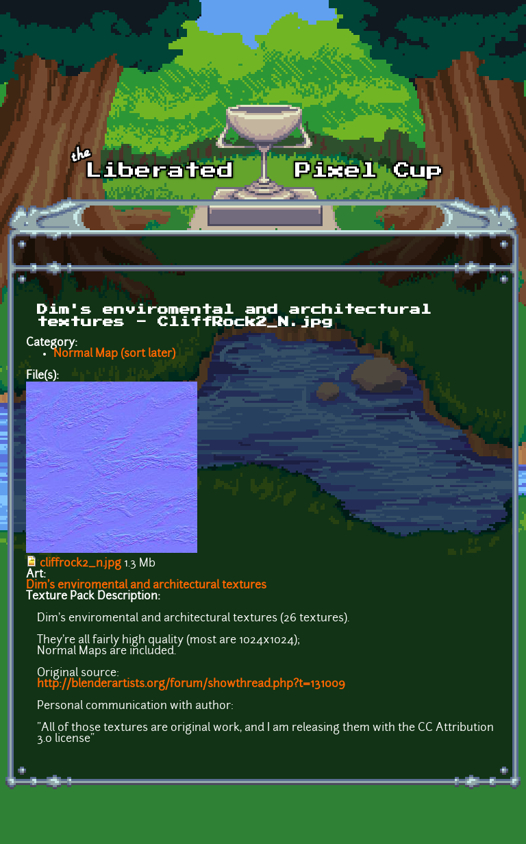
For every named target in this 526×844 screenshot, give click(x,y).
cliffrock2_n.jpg (80, 563)
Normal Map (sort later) (114, 354)
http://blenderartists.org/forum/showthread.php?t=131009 (191, 684)
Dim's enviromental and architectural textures (146, 585)
